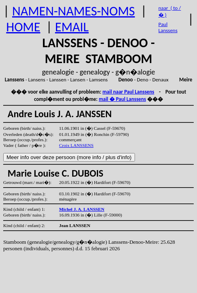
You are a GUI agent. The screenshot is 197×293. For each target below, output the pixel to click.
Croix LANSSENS (76, 145)
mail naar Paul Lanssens (128, 92)
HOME (23, 27)
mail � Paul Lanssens (122, 99)
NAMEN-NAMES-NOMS (73, 11)
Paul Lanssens (168, 27)
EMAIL (72, 27)
